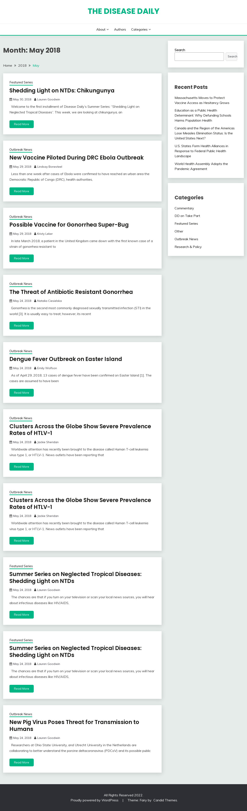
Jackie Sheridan (48, 442)
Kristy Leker (45, 234)
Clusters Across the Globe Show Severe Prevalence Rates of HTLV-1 (80, 430)
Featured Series (21, 82)
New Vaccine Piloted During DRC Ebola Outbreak (76, 157)
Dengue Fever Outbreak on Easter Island (65, 359)
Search (180, 50)
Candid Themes (165, 800)
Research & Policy (188, 247)
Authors (120, 29)
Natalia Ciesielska (49, 301)
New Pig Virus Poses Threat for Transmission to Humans (74, 725)
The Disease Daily (124, 11)
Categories (139, 29)
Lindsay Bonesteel (49, 167)
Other (179, 231)
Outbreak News (20, 150)
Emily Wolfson (47, 368)
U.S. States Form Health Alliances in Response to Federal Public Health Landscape (201, 151)
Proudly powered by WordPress (95, 800)
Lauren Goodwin (48, 99)
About (100, 29)
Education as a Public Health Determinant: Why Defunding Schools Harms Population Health (203, 115)
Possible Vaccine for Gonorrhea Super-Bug (69, 224)
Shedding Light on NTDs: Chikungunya (61, 90)
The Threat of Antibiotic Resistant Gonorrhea (71, 292)
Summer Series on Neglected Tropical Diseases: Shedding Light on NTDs (75, 577)
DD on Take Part (187, 216)
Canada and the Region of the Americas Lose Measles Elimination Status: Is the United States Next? (205, 133)
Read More (21, 124)
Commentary (184, 208)
